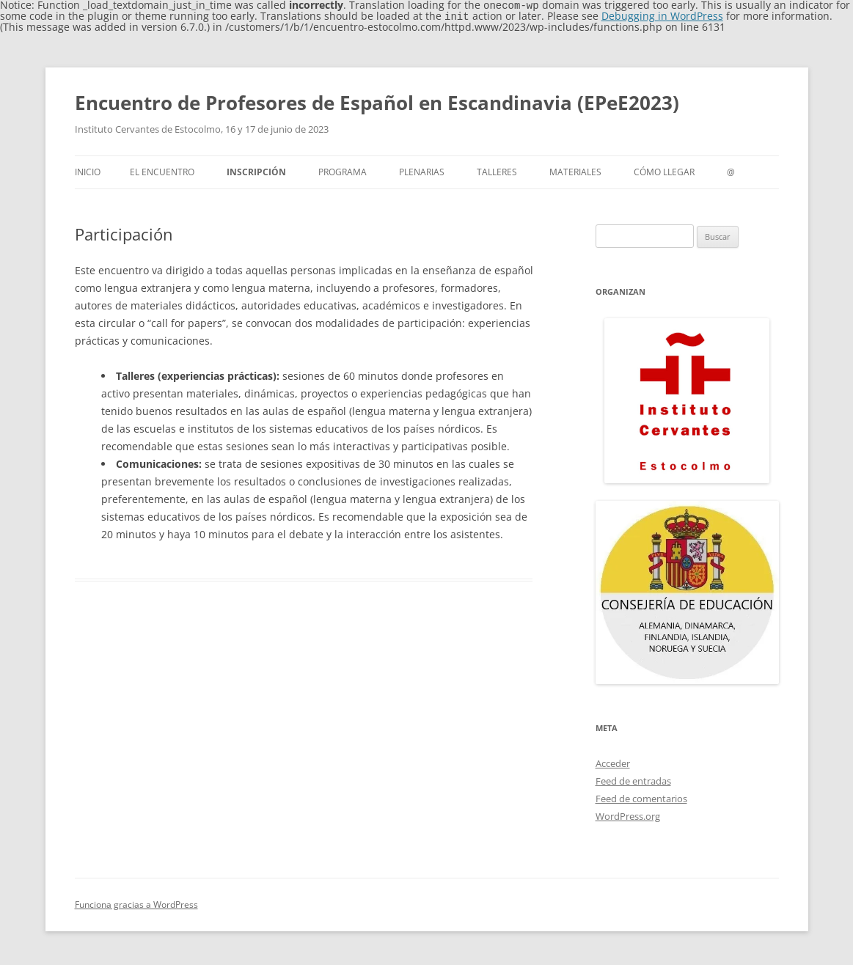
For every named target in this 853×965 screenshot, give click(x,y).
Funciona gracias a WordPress (136, 903)
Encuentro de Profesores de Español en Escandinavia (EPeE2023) (377, 101)
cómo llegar (664, 170)
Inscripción (256, 170)
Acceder (613, 761)
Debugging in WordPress (662, 15)
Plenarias (421, 170)
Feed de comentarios (641, 797)
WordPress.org (628, 814)
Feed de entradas (633, 779)
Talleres (497, 170)
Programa (342, 170)
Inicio (87, 170)
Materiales (575, 170)
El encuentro (162, 170)
